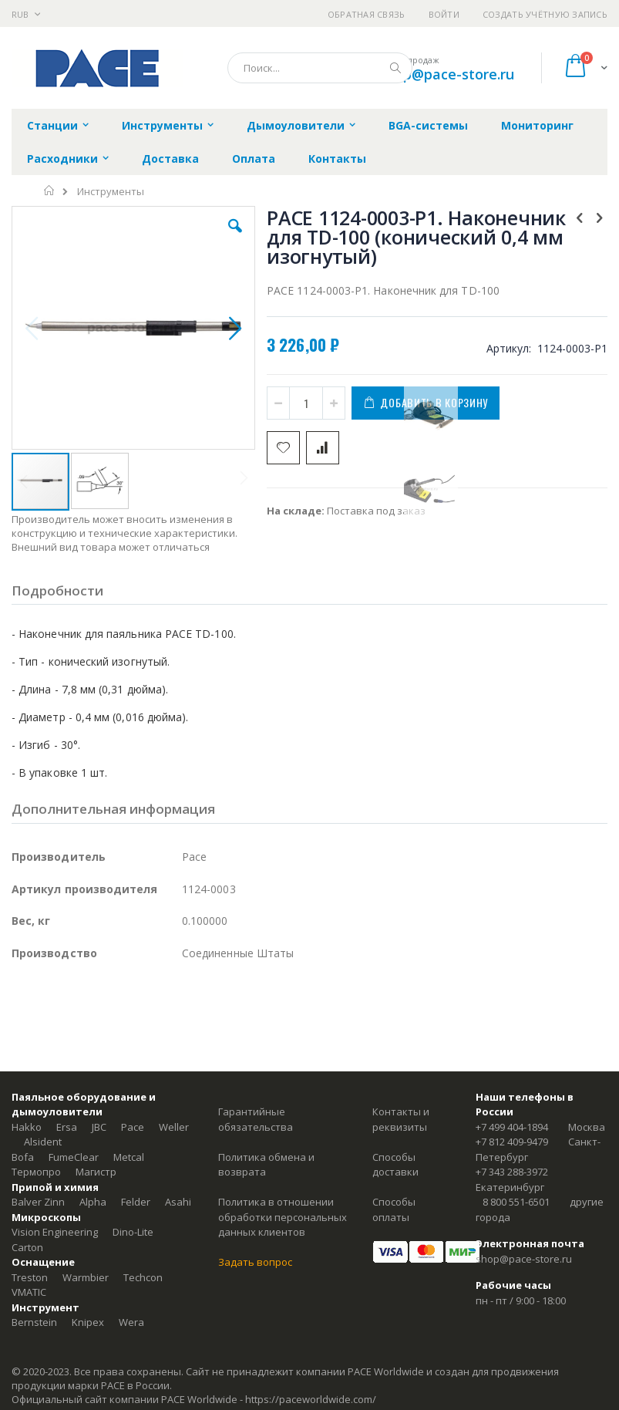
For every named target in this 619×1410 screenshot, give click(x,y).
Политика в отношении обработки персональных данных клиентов (282, 1217)
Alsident (43, 1142)
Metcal (128, 1157)
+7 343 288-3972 (512, 1172)
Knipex (88, 1322)
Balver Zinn (38, 1202)
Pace (132, 1127)
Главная (50, 190)
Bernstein (34, 1322)
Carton (27, 1247)
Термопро (36, 1172)
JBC (99, 1127)
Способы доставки (395, 1164)
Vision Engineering (55, 1232)
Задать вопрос (255, 1262)
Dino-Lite (133, 1232)
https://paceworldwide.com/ (310, 1399)
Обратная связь (366, 14)
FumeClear (74, 1157)
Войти (444, 14)
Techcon (143, 1277)
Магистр (96, 1172)
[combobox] (319, 67)
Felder (135, 1202)
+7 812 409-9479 (512, 1142)
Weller (174, 1127)
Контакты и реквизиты (400, 1119)
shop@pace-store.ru (446, 74)
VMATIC (29, 1292)
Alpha (92, 1202)
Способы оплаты (393, 1209)
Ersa (66, 1127)
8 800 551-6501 (516, 1202)
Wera (131, 1322)
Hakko (27, 1127)
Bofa (23, 1157)
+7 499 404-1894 (512, 1127)
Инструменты (110, 192)
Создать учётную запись (545, 14)
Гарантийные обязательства (255, 1119)
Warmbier (85, 1277)
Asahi (178, 1202)
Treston (30, 1277)
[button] (235, 237)
